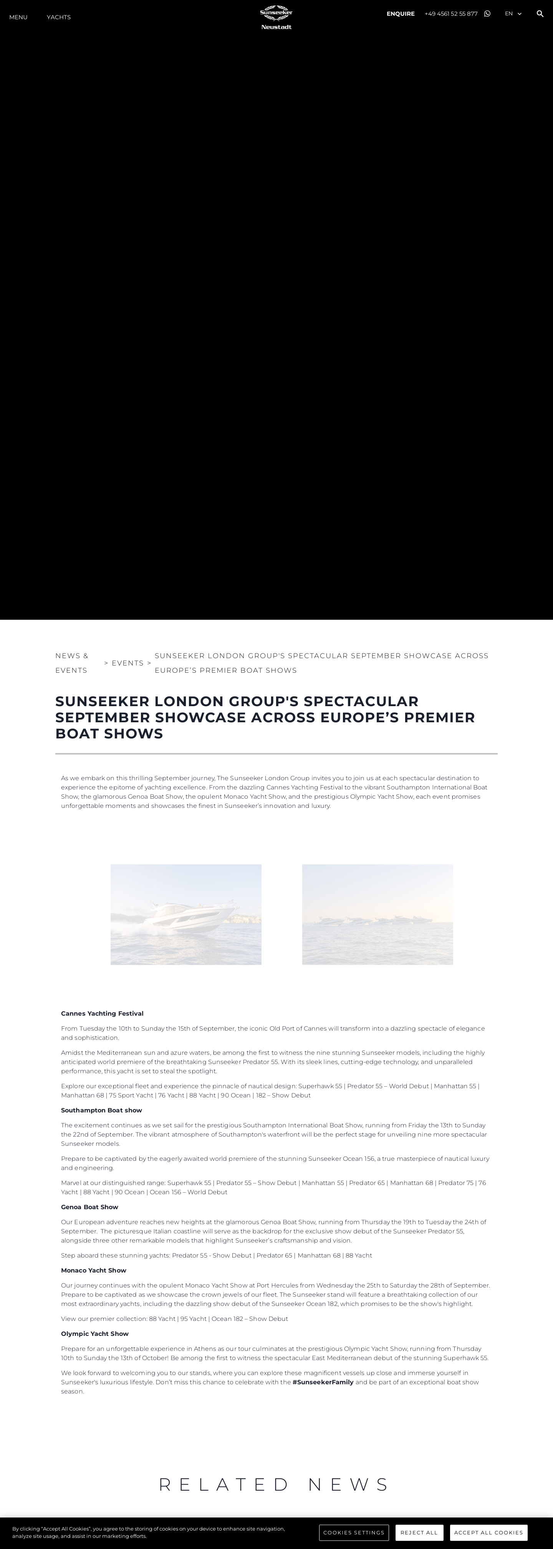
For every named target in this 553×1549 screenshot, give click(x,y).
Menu (18, 17)
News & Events (72, 663)
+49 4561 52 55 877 (451, 13)
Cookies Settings (354, 1532)
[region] (276, 1533)
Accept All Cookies (488, 1532)
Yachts (59, 17)
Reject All (419, 1532)
